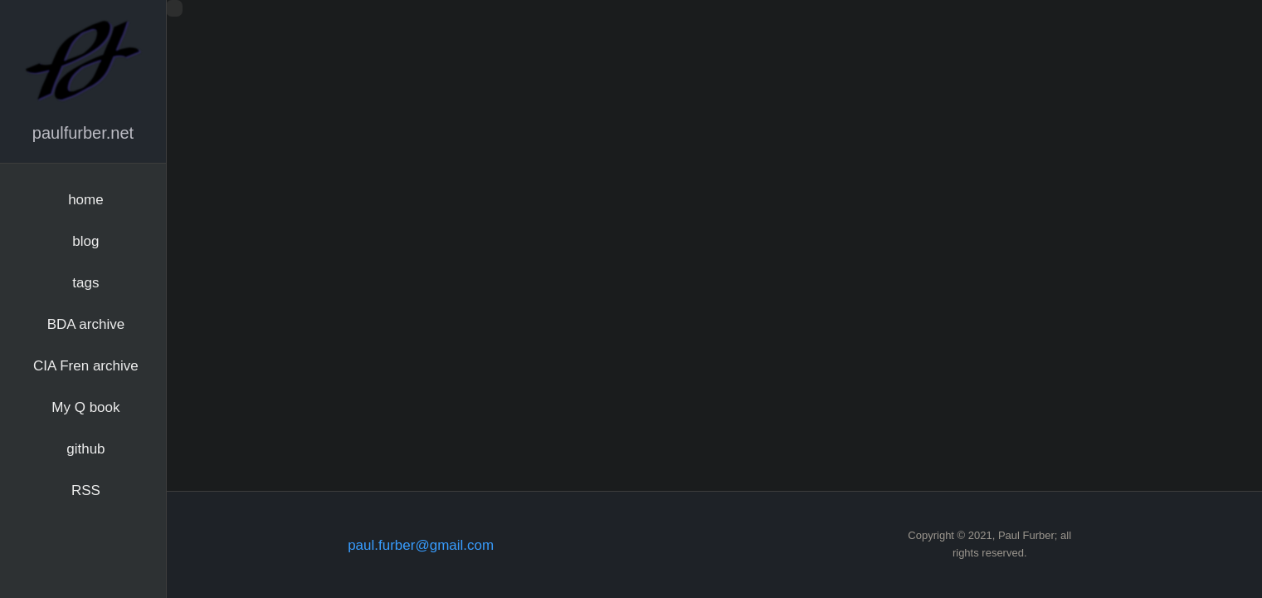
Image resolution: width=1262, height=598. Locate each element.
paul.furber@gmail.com (421, 545)
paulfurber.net (83, 133)
